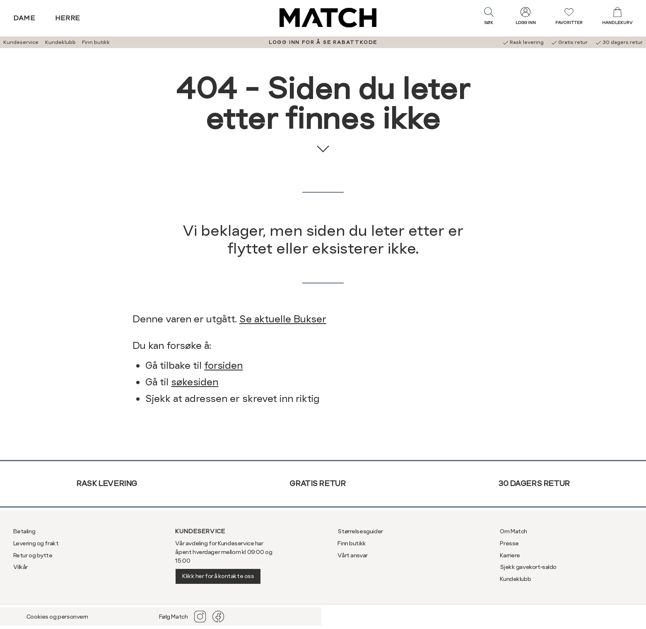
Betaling (24, 531)
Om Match (513, 531)
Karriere (510, 555)
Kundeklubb (60, 42)
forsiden (223, 365)
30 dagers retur (534, 483)
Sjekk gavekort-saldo (528, 567)
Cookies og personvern (57, 616)
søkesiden (194, 382)
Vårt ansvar (352, 555)
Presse (509, 543)
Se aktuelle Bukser (282, 319)
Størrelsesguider (360, 531)
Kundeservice (21, 42)
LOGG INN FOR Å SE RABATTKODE (323, 42)
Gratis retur (317, 483)
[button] (488, 18)
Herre (67, 18)
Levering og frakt (36, 543)
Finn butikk (96, 42)
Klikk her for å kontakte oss (218, 576)
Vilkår (20, 567)
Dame (24, 18)
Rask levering (106, 483)
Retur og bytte (33, 555)
